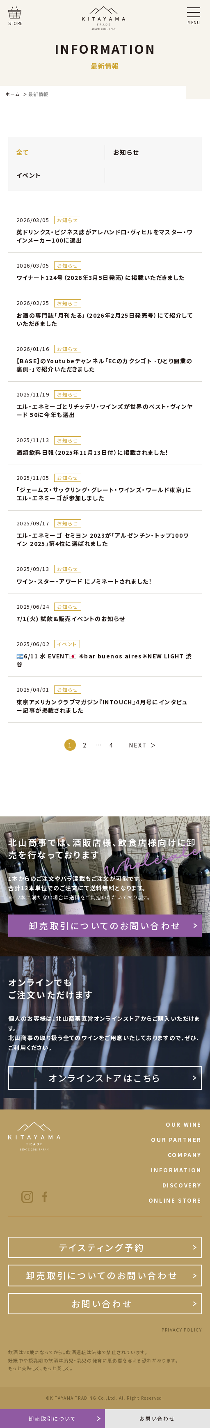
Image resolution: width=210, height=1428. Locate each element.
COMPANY (185, 1155)
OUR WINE (184, 1124)
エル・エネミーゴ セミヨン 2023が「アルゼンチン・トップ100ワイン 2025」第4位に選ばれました (102, 539)
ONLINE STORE (175, 1200)
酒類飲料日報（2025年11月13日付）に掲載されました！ (92, 452)
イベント (28, 175)
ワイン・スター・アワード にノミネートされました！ (84, 581)
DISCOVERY (182, 1185)
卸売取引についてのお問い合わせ (105, 925)
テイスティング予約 (102, 1247)
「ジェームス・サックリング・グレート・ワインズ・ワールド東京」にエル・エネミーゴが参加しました (104, 494)
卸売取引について (52, 1418)
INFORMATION (176, 1170)
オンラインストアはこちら (104, 1077)
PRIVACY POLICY (182, 1329)
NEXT (138, 745)
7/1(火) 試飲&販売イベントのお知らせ (70, 618)
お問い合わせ (102, 1303)
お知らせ (126, 152)
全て (22, 152)
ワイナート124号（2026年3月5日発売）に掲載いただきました (100, 277)
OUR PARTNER (176, 1140)
